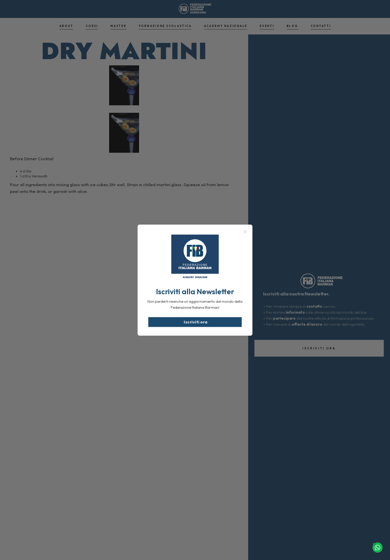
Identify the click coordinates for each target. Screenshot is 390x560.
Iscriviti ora (195, 321)
